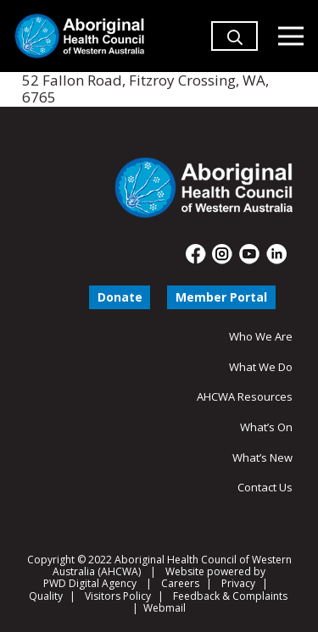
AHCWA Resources (245, 396)
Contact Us (265, 487)
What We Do (261, 366)
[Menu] (290, 36)
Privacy (238, 583)
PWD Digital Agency (90, 584)
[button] (235, 59)
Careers (180, 583)
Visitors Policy (118, 596)
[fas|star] (196, 254)
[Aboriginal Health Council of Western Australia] (79, 36)
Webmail (164, 608)
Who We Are (261, 336)
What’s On (266, 427)
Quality (46, 596)
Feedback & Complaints (230, 596)
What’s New (262, 457)
